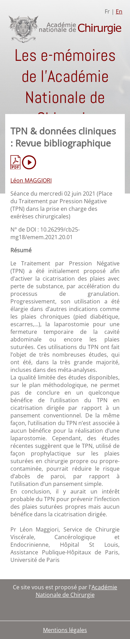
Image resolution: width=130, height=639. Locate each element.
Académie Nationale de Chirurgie (77, 591)
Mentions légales (65, 630)
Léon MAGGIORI (31, 180)
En (119, 11)
